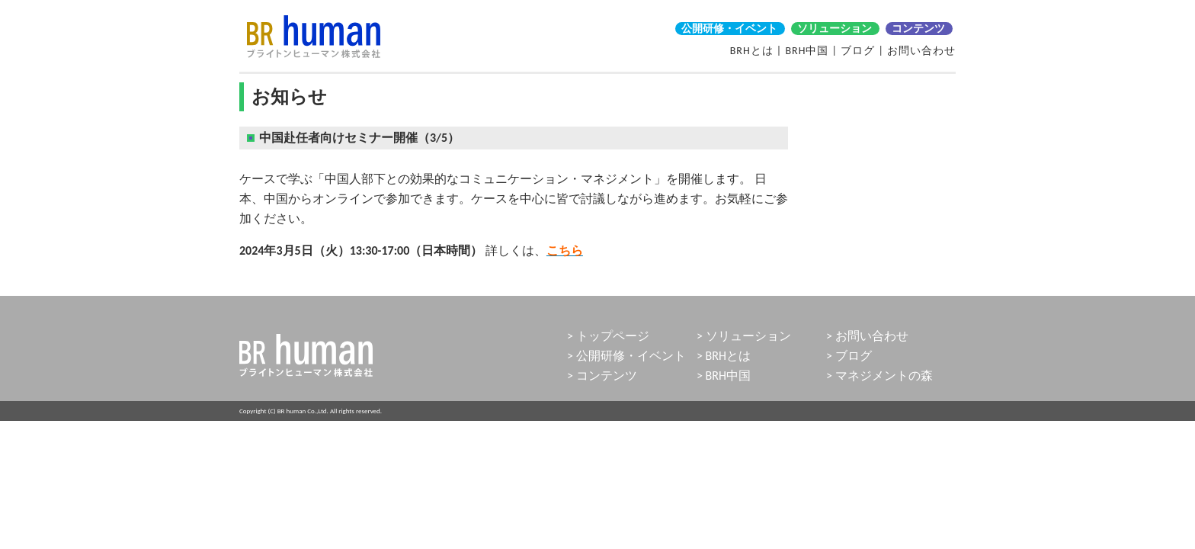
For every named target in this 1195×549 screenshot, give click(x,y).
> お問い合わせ (867, 336)
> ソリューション (744, 336)
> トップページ (608, 336)
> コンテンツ (602, 375)
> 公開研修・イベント (626, 355)
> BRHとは (724, 355)
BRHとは (752, 50)
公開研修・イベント (729, 28)
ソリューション (834, 28)
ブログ (858, 50)
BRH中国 (806, 50)
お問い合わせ (921, 50)
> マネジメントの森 (879, 375)
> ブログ (849, 355)
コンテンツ (918, 28)
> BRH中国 (724, 375)
